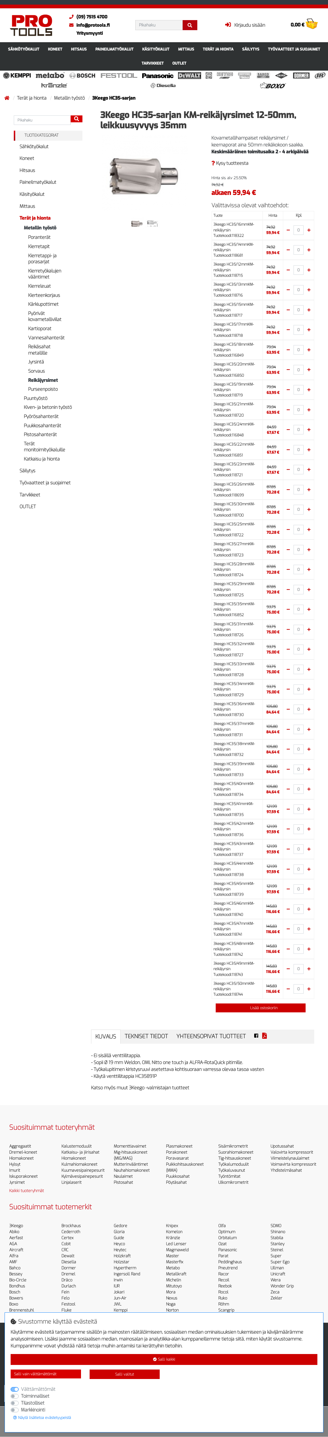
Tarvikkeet (153, 63)
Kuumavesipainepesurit (83, 1170)
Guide (119, 1238)
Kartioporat (39, 329)
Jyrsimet (17, 1182)
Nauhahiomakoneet (132, 1170)
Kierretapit (39, 246)
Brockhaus (71, 1226)
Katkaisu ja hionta (42, 459)
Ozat (222, 1244)
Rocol (223, 1292)
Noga (170, 1304)
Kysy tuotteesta (229, 163)
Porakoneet (176, 1152)
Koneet (55, 49)
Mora (170, 1292)
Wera (276, 1280)
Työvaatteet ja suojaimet (294, 49)
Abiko (14, 1232)
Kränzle (173, 1238)
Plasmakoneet (179, 1146)
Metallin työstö (70, 98)
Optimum (226, 1232)
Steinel (277, 1250)
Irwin (118, 1280)
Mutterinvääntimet (131, 1164)
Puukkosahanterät (42, 426)
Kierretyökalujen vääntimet (44, 274)
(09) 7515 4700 (86, 17)
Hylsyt (14, 1164)
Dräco (66, 1280)
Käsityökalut (155, 49)
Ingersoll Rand (127, 1274)
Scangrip (226, 1310)
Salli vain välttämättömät (35, 1374)
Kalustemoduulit (76, 1146)
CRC (64, 1250)
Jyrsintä (36, 362)
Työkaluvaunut (231, 1170)
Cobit (66, 1244)
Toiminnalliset (35, 1396)
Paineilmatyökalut (114, 49)
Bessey (15, 1274)
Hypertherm (125, 1268)
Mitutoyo (174, 1286)
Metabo (173, 1268)
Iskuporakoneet (23, 1176)
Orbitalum (227, 1238)
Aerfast (16, 1238)
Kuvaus (105, 1036)
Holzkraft (122, 1256)
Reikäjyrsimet (43, 380)
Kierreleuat (39, 286)
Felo (65, 1298)
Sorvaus (36, 371)
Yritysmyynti (89, 33)
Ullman (277, 1268)
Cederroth (70, 1232)
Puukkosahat (178, 1176)
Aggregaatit (20, 1146)
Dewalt (67, 1256)
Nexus (171, 1298)
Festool (68, 1304)
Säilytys (250, 49)
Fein (65, 1292)
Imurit (14, 1170)
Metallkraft (176, 1274)
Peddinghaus (230, 1262)
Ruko (222, 1298)
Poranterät (39, 237)
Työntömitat (229, 1176)
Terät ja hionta (218, 49)
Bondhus (17, 1286)
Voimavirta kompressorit (293, 1164)
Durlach (68, 1286)
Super (276, 1256)
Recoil (223, 1280)
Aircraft (16, 1250)
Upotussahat (282, 1146)
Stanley (277, 1244)
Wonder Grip (282, 1286)
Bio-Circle (17, 1280)
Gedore (120, 1226)
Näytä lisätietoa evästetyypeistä (42, 1417)
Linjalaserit (71, 1182)
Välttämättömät (38, 1389)
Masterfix (174, 1262)
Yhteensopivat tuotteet (211, 1036)
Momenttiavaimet (130, 1146)
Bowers (16, 1298)
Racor (223, 1274)
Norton (172, 1310)
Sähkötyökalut (23, 49)
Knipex (172, 1226)
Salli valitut (124, 1374)
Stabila (277, 1238)
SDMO (276, 1226)
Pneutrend (228, 1268)
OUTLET (179, 63)
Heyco (119, 1244)
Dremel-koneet (23, 1152)
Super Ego (280, 1262)
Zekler (276, 1298)
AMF (13, 1262)
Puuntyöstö (35, 398)
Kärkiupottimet (43, 304)
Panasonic (227, 1250)
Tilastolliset (33, 1403)
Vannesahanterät (46, 338)
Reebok (225, 1286)
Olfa (222, 1226)
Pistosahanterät (40, 435)
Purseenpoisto (43, 389)
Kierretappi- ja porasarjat (42, 259)
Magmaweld (177, 1250)
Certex (67, 1238)
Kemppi (121, 1310)
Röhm (223, 1304)
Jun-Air (120, 1298)
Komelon (174, 1232)
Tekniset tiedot (146, 1036)
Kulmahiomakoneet (79, 1164)
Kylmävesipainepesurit (82, 1176)
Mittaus (186, 49)
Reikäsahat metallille (39, 350)
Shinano (278, 1232)
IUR (116, 1286)
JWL (117, 1304)
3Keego (16, 1226)
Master (172, 1256)
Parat (223, 1256)
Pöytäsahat (176, 1182)
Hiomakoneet (21, 1158)
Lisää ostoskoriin (260, 1007)
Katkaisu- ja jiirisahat (80, 1152)
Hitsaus (79, 49)
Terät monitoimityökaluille (44, 447)
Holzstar (121, 1262)
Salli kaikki (164, 1359)
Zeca (275, 1292)
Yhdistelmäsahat (286, 1170)
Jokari (119, 1292)
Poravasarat (177, 1158)
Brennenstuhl (21, 1310)
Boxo (13, 1304)
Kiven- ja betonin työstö (48, 407)
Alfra (13, 1256)
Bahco (14, 1268)
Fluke (66, 1310)
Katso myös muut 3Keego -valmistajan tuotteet (140, 1088)
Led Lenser (176, 1244)
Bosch (14, 1292)
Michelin (173, 1280)
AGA (13, 1244)
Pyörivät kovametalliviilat (44, 316)
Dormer (68, 1268)
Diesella (68, 1262)
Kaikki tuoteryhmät (26, 1191)
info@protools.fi (88, 25)
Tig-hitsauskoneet (234, 1158)
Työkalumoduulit (233, 1164)
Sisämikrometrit (233, 1146)
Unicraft (278, 1274)
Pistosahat (123, 1182)
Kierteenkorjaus (44, 295)
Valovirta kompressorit (292, 1152)
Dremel (68, 1274)
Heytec (120, 1250)
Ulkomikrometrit (233, 1182)
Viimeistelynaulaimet (290, 1158)
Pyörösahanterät (41, 416)
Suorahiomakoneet (235, 1152)
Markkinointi (33, 1410)
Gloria (119, 1232)
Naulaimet (123, 1176)
